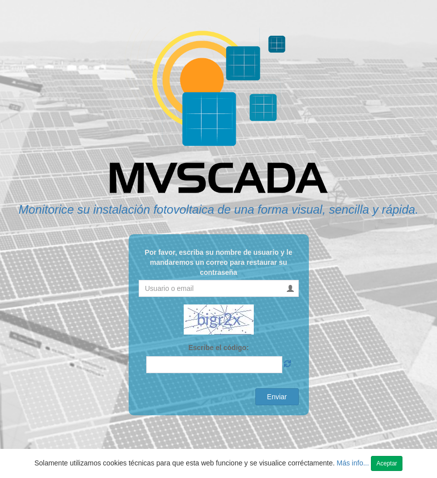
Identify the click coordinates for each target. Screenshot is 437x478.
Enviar (277, 397)
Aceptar (386, 463)
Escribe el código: (218, 348)
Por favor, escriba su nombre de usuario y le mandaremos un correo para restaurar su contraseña (218, 262)
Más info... (354, 463)
